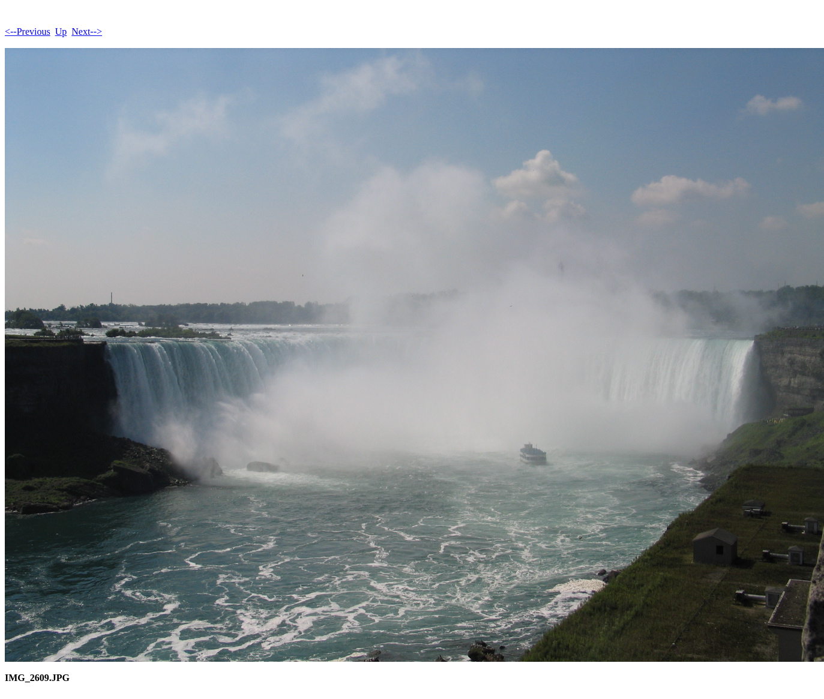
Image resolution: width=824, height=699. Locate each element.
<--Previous (27, 31)
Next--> (86, 31)
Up (61, 31)
